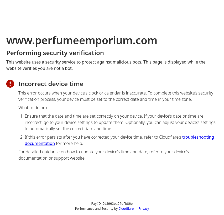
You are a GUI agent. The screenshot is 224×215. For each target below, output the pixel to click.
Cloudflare (126, 208)
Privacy (143, 208)
